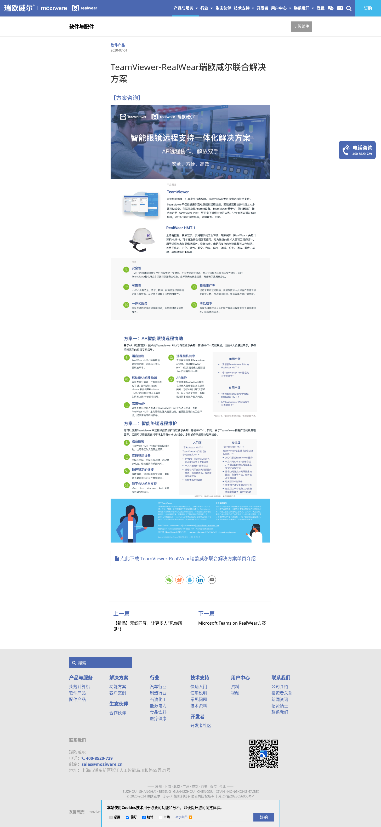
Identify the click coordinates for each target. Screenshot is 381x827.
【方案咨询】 (127, 97)
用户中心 (281, 8)
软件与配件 (81, 26)
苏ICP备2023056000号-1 (236, 796)
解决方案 (118, 678)
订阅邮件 (301, 26)
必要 (117, 817)
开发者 (197, 717)
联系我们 (304, 8)
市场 (166, 817)
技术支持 (244, 8)
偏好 (133, 817)
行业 (206, 8)
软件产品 (118, 45)
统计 (150, 817)
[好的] (263, 817)
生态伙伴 (118, 704)
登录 (321, 8)
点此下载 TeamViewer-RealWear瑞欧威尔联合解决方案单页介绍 (185, 558)
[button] (183, 817)
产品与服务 (186, 8)
